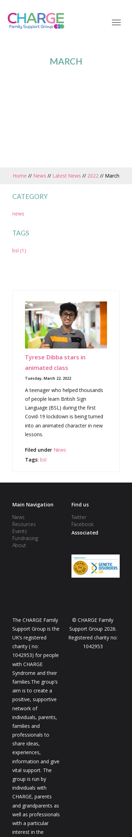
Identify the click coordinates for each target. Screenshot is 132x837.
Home (20, 175)
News (39, 175)
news (18, 213)
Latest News (66, 175)
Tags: (32, 459)
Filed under (38, 449)
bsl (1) (19, 250)
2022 (93, 175)
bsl (43, 459)
